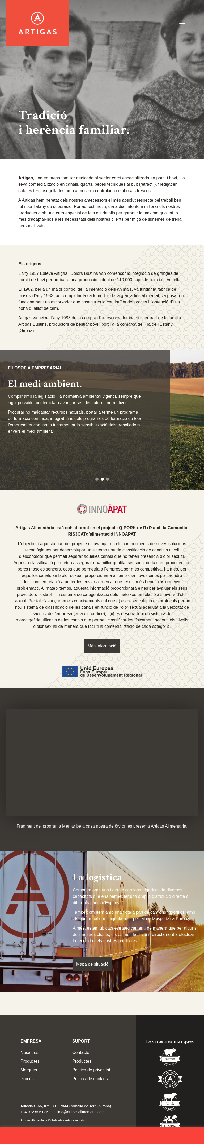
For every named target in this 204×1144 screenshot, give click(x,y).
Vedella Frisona (170, 1125)
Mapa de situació (92, 964)
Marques (28, 1070)
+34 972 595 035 (34, 1112)
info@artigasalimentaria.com (81, 1112)
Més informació (102, 646)
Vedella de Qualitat (170, 1080)
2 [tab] (102, 479)
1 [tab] (97, 479)
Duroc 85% (170, 1058)
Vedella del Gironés (170, 1103)
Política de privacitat (91, 1070)
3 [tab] (107, 479)
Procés (27, 1078)
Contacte (80, 1052)
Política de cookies (90, 1078)
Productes (30, 1061)
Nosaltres (29, 1052)
